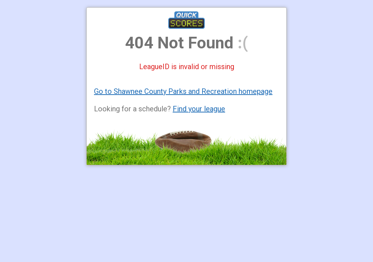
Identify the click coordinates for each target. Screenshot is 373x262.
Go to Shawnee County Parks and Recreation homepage (183, 91)
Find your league (199, 108)
